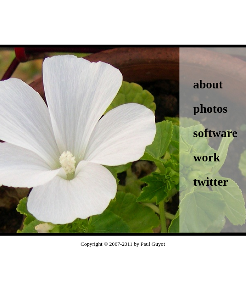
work (206, 157)
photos (210, 108)
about (208, 84)
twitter (211, 181)
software (215, 133)
